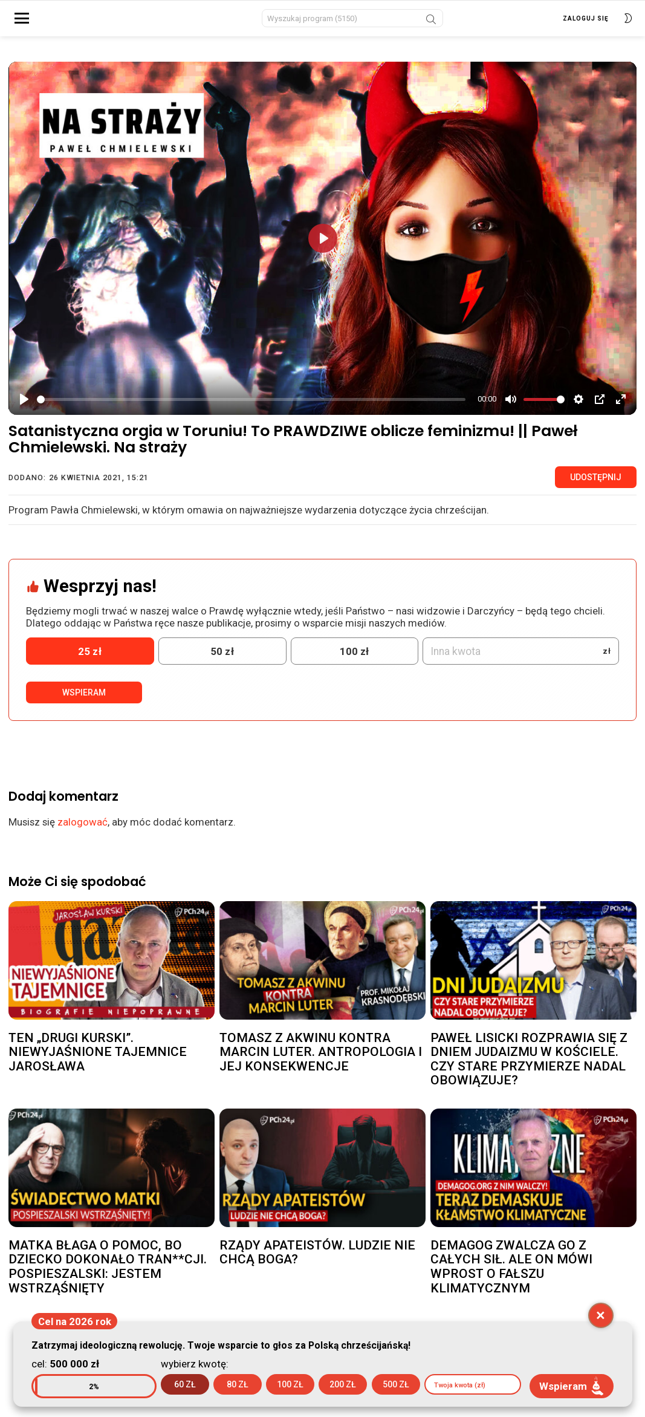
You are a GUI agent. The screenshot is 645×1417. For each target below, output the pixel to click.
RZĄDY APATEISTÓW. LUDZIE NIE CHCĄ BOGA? (317, 1259)
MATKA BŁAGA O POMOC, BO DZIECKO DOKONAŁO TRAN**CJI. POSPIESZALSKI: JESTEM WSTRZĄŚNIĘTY (107, 1273)
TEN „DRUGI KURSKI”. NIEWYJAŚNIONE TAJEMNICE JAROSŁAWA (97, 1058)
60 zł (185, 1384)
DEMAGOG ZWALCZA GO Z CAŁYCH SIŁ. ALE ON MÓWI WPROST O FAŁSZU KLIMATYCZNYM (511, 1273)
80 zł (237, 1384)
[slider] (251, 406)
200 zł (342, 1384)
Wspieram (84, 700)
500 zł (396, 1384)
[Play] (24, 406)
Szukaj (431, 25)
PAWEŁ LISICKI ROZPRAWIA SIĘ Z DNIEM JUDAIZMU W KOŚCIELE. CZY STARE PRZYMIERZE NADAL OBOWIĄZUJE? (528, 1066)
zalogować (82, 829)
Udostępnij (595, 484)
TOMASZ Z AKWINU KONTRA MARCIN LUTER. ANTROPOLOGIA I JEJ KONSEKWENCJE (320, 1058)
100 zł (290, 1384)
